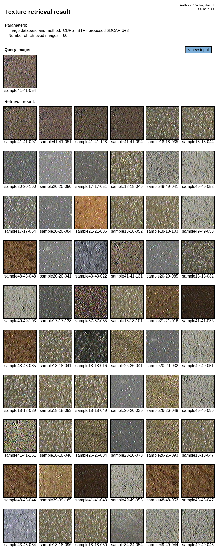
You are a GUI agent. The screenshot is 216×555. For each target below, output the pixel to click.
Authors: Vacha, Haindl (197, 5)
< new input (198, 50)
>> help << (206, 9)
